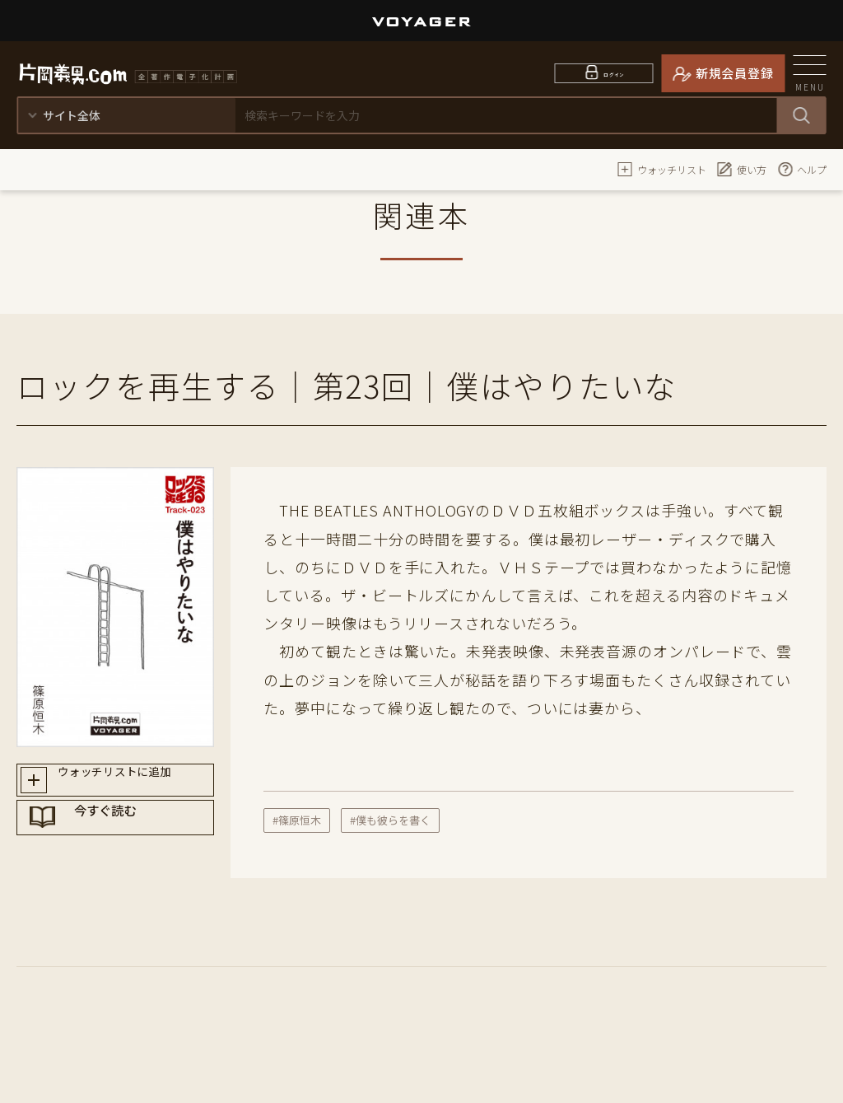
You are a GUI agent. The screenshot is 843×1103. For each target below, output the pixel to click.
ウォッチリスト (661, 169)
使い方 (741, 169)
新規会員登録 (735, 73)
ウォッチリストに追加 (130, 784)
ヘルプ (802, 169)
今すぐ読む (131, 842)
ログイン (614, 73)
